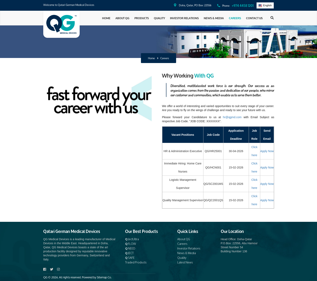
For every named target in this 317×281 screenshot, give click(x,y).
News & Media (214, 18)
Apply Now (271, 151)
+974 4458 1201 (243, 5)
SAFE (130, 257)
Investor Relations (184, 18)
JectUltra (132, 239)
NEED (130, 248)
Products (141, 18)
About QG (122, 18)
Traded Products (136, 262)
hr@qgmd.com (237, 117)
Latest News (185, 262)
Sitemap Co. (104, 277)
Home (106, 18)
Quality (159, 18)
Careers (235, 18)
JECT (129, 253)
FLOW (130, 243)
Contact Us (254, 18)
